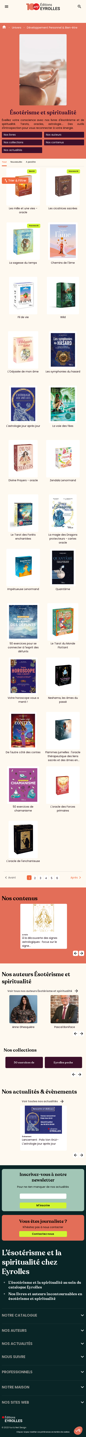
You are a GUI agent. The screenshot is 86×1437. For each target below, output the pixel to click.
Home (4, 27)
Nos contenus (55, 142)
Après (74, 877)
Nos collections (13, 142)
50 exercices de (24, 1062)
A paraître (31, 162)
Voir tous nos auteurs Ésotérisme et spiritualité (43, 991)
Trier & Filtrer (17, 180)
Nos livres (10, 135)
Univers (16, 27)
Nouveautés (16, 162)
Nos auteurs (53, 135)
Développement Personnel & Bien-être (52, 27)
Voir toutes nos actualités (43, 1101)
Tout (4, 162)
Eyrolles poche (63, 1062)
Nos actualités (13, 150)
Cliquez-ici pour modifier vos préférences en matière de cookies (43, 1432)
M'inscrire (43, 1205)
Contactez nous (43, 1234)
